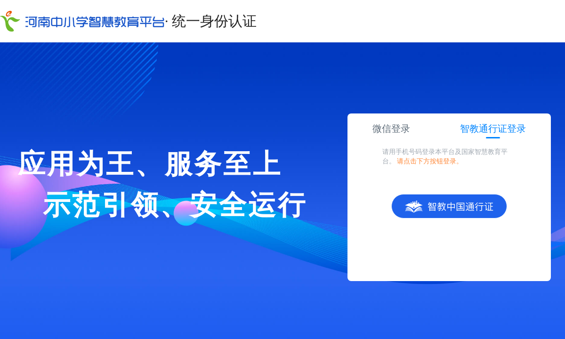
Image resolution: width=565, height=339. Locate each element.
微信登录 (391, 128)
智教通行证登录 (493, 128)
